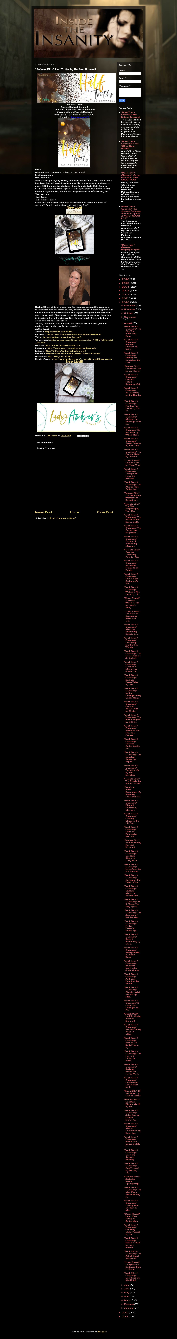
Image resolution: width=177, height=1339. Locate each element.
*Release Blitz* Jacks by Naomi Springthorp (132, 1180)
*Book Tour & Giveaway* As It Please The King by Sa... (132, 903)
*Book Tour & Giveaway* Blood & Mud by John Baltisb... (132, 1243)
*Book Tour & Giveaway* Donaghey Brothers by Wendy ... (131, 642)
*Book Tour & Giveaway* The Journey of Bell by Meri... (132, 914)
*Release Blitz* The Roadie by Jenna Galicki (132, 781)
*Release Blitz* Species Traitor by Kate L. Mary (132, 553)
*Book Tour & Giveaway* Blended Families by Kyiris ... (131, 344)
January (128, 1308)
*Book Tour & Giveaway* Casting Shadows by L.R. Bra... (131, 818)
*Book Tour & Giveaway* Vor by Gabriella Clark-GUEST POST (130, 176)
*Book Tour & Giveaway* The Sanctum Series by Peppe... (132, 757)
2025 (126, 283)
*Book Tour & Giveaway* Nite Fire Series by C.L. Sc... (132, 744)
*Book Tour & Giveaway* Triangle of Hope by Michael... (131, 474)
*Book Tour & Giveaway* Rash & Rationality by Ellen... (132, 939)
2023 (126, 290)
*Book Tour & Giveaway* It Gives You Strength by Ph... (131, 1005)
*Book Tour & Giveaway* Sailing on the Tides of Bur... (132, 879)
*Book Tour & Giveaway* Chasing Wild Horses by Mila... (132, 992)
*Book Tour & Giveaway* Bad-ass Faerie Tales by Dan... (131, 680)
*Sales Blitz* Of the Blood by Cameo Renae (132, 1093)
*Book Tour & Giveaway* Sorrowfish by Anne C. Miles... (132, 1029)
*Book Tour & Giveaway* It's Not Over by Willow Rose (132, 431)
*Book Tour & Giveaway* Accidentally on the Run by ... (132, 393)
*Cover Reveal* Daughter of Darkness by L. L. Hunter (132, 1266)
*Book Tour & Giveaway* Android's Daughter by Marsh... (131, 979)
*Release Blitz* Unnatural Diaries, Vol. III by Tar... (132, 1103)
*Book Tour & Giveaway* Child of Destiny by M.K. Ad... (131, 832)
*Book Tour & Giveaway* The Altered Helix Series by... (132, 485)
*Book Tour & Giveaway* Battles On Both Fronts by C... (131, 1043)
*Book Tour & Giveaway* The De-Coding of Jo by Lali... (132, 654)
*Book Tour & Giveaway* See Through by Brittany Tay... (131, 1168)
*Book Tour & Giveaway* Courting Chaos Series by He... (132, 1229)
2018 (125, 1316)
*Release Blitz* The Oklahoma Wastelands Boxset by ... (132, 496)
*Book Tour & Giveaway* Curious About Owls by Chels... (131, 706)
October (129, 313)
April (127, 1296)
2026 (126, 279)
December (130, 305)
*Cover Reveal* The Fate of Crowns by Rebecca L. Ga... (132, 616)
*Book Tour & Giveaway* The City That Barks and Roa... (132, 331)
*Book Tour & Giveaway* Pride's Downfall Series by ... (131, 926)
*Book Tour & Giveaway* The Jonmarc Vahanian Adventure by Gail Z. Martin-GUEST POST (131, 212)
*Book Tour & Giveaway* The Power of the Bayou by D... (132, 518)
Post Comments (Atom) (63, 518)
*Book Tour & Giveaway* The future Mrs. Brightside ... (132, 529)
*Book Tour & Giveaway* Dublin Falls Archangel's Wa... (131, 579)
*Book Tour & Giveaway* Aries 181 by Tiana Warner (130, 145)
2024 (126, 287)
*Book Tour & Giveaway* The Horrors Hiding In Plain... (132, 1056)
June (127, 1288)
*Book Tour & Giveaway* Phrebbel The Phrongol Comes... (131, 730)
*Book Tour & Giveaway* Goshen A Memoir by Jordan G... (131, 667)
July (126, 1285)
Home (74, 512)
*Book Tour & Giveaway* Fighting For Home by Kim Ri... (132, 406)
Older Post (105, 512)
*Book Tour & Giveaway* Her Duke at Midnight (130, 114)
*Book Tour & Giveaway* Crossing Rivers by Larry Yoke (131, 856)
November (130, 309)
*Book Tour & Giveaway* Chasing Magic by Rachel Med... (131, 891)
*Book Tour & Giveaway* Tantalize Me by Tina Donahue (131, 770)
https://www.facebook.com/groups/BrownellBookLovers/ (81, 359)
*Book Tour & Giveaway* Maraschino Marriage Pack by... (132, 419)
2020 (126, 302)
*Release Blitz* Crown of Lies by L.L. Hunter (132, 368)
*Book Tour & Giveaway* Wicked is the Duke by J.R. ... (132, 590)
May (127, 1292)
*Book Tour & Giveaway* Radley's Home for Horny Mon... (131, 1069)
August (128, 323)
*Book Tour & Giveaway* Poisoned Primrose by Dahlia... (131, 565)
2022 (126, 294)
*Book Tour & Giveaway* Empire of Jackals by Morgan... (131, 541)
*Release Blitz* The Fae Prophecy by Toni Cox (132, 507)
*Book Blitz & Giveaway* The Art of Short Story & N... (132, 1255)
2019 (125, 1312)
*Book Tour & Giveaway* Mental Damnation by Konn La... (132, 1128)
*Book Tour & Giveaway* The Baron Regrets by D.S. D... (132, 718)
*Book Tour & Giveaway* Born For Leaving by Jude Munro (131, 965)
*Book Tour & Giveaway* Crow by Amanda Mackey (131, 1155)
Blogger (102, 1331)
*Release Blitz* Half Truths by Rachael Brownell (132, 844)
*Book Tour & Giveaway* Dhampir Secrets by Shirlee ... (131, 805)
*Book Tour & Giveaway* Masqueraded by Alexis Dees (132, 952)
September (130, 317)
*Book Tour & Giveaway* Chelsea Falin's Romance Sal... (132, 379)
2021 (125, 298)
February (129, 1304)
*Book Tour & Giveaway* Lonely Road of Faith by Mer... (131, 1205)
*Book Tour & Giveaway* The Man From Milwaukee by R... (132, 1192)
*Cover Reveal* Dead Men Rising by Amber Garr (132, 1217)
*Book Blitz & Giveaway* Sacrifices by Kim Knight (131, 1276)
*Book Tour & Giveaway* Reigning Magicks (130, 247)
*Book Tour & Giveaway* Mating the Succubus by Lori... (132, 358)
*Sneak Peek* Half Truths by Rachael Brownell (132, 1017)
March (128, 1300)
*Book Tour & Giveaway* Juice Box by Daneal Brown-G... (131, 1115)
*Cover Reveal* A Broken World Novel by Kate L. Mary (132, 603)
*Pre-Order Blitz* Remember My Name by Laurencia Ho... (132, 792)
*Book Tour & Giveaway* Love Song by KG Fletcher (132, 868)
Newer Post (43, 512)
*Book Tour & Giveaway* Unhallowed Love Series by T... (131, 1082)
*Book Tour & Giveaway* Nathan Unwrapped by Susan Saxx (132, 693)
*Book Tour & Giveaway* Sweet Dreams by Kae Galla (132, 442)
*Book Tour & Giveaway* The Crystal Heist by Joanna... (132, 453)
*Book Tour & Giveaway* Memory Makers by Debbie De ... (131, 629)
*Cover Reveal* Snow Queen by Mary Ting (132, 462)
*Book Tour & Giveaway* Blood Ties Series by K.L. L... (132, 1142)
